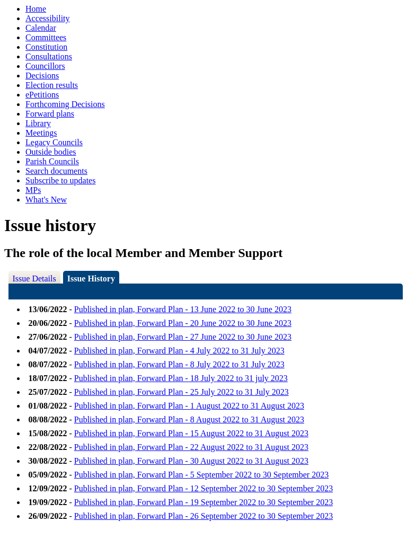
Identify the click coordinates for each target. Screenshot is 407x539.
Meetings (41, 132)
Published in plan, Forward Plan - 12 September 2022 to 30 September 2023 (203, 488)
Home (35, 8)
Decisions (42, 75)
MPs (33, 190)
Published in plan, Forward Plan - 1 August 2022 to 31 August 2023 (189, 405)
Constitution (46, 46)
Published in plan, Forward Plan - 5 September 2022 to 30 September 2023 (201, 474)
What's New (46, 199)
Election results (51, 85)
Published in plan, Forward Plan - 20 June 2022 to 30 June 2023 (182, 323)
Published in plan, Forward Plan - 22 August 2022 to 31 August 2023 (191, 447)
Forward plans (49, 113)
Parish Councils (52, 161)
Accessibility (47, 18)
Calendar (40, 27)
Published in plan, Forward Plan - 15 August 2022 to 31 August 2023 (191, 433)
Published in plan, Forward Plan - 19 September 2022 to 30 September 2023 (203, 502)
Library (38, 123)
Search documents (56, 170)
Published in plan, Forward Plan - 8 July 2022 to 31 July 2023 (179, 364)
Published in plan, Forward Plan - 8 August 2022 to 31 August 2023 (189, 419)
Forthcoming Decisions (65, 104)
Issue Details (34, 278)
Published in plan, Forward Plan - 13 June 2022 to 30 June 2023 (182, 309)
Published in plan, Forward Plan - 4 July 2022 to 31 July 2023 (179, 350)
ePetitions (42, 94)
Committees (45, 37)
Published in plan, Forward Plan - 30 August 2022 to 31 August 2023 (191, 460)
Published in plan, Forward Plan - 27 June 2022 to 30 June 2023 (182, 336)
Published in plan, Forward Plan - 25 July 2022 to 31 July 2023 (181, 391)
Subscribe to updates (60, 180)
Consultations (48, 56)
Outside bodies (50, 151)
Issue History (91, 278)
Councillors (45, 65)
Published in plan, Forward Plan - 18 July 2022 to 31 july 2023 (181, 378)
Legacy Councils (54, 142)
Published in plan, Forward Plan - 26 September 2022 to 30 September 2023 (203, 515)
